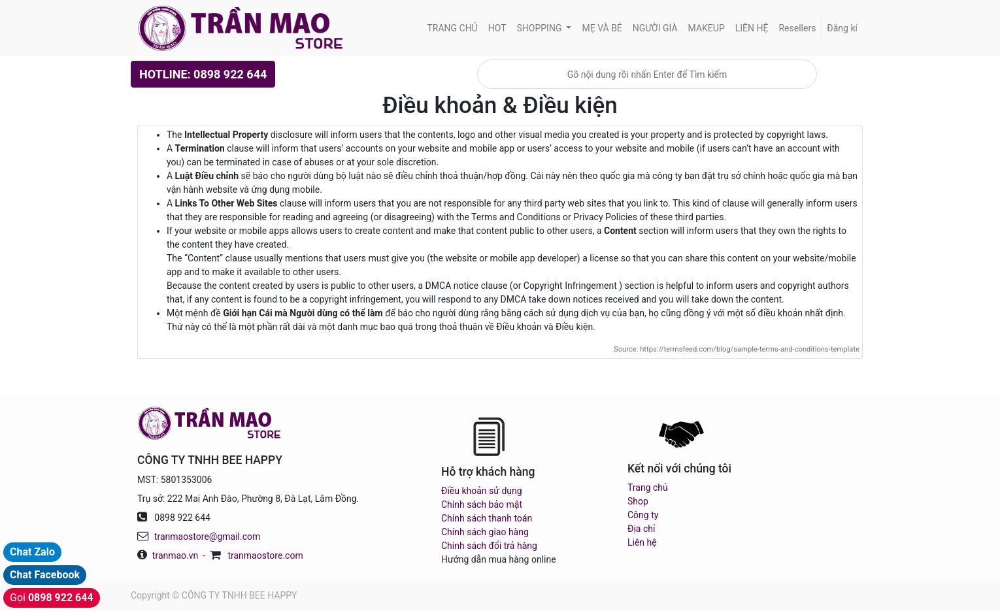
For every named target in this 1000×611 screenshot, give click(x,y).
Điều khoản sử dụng (481, 491)
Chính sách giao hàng (485, 532)
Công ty (642, 515)
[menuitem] (452, 28)
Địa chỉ (641, 528)
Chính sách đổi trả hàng (489, 545)
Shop (637, 501)
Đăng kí (842, 28)
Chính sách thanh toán (486, 518)
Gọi (51, 597)
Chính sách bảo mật (481, 504)
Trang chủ (647, 487)
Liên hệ (642, 542)
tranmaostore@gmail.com (207, 536)
